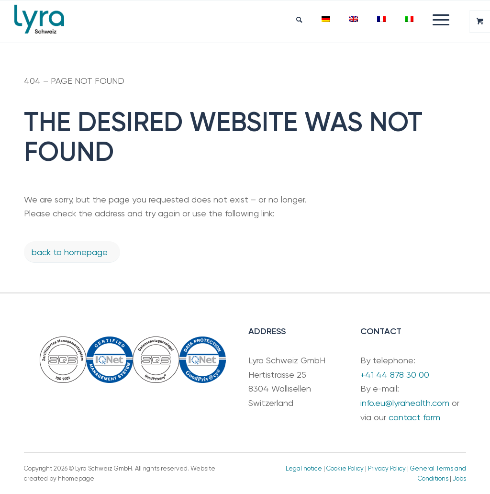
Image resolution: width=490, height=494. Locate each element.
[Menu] (436, 19)
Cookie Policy (345, 468)
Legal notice (304, 468)
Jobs (459, 478)
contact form (414, 417)
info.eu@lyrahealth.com (404, 403)
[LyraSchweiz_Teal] (39, 21)
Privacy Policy (387, 468)
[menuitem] (299, 19)
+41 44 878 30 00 (394, 375)
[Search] (299, 19)
